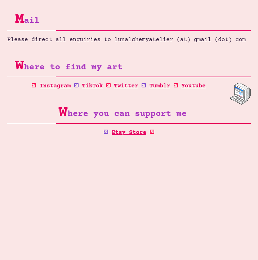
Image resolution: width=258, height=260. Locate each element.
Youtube (193, 86)
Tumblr (160, 86)
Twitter (126, 86)
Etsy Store (129, 132)
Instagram (55, 86)
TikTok (92, 86)
